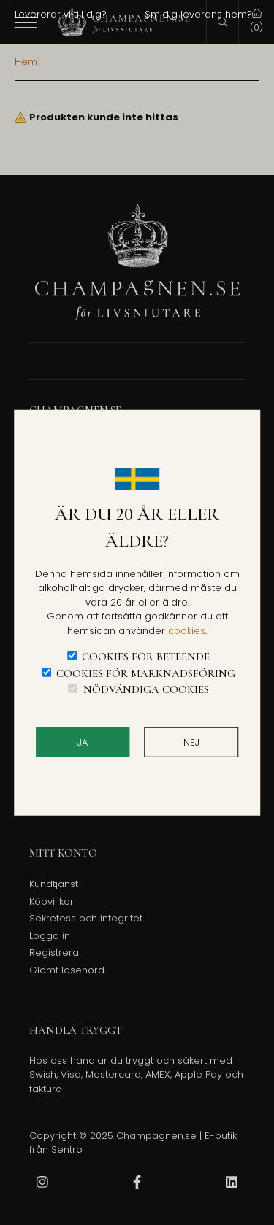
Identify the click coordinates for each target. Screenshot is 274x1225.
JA (82, 742)
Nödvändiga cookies (146, 689)
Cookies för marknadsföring (145, 672)
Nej (191, 742)
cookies (186, 630)
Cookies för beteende (146, 656)
